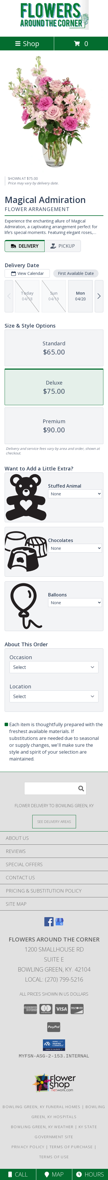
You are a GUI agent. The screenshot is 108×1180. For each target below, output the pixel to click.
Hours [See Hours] (90, 1174)
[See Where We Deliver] (54, 821)
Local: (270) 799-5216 (54, 979)
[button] (54, 1045)
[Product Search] (55, 788)
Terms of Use (54, 1156)
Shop (27, 43)
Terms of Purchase (71, 1146)
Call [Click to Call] (18, 1174)
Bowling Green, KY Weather (42, 1126)
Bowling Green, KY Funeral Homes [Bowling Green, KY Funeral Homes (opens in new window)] (41, 1106)
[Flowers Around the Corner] (54, 28)
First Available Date (76, 273)
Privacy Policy (28, 1146)
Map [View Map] (54, 1174)
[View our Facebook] (49, 924)
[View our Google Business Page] (59, 924)
